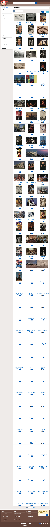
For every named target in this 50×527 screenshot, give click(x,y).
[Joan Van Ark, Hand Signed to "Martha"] (43, 499)
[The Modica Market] (19, 215)
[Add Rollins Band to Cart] (20, 344)
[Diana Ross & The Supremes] (19, 240)
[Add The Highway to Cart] (43, 97)
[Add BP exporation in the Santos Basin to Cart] (32, 122)
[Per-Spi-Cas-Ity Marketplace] (43, 277)
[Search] (36, 3)
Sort (47, 11)
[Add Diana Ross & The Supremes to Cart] (20, 245)
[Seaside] (43, 79)
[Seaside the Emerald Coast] (19, 351)
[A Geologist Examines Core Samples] (19, 203)
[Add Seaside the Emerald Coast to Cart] (20, 357)
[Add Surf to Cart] (20, 73)
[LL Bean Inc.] (31, 376)
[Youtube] (44, 523)
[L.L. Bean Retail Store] (43, 475)
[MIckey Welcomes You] (31, 413)
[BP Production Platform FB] (43, 141)
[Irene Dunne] (31, 30)
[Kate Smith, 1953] (43, 227)
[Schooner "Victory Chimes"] (43, 264)
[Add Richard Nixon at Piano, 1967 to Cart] (20, 147)
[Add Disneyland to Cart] (32, 295)
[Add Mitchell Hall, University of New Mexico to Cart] (20, 480)
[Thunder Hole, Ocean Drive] (43, 339)
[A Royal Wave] (19, 252)
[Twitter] (42, 523)
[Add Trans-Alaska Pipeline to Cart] (20, 406)
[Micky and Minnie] (31, 166)
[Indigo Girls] (31, 203)
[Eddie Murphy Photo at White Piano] (43, 129)
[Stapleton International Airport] (19, 413)
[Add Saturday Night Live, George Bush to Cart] (32, 233)
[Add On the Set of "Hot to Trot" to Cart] (20, 443)
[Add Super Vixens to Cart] (20, 97)
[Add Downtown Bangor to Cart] (32, 468)
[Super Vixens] (19, 92)
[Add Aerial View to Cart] (32, 357)
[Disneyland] (31, 289)
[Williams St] (19, 450)
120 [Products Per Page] (45, 11)
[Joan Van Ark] (19, 18)
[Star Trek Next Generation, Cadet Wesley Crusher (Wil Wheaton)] (43, 104)
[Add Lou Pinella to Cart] (32, 147)
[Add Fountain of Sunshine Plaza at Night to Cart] (32, 73)
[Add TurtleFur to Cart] (43, 184)
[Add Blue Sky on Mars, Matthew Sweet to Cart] (43, 332)
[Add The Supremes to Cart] (32, 48)
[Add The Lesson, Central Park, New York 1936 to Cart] (32, 443)
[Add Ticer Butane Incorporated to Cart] (20, 60)
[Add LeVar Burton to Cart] (43, 221)
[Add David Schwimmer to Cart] (20, 48)
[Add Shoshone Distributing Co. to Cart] (20, 394)
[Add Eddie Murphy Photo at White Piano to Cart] (43, 134)
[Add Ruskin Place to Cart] (20, 172)
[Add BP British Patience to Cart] (43, 196)
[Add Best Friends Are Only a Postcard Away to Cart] (43, 295)
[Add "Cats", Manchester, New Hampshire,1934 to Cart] (20, 295)
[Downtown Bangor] (31, 462)
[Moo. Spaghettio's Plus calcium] (31, 499)
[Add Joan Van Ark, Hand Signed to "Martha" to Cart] (44, 505)
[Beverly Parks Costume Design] (43, 203)
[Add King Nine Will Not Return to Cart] (43, 418)
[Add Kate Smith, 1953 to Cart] (43, 233)
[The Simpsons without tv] (31, 487)
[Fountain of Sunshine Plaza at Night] (31, 67)
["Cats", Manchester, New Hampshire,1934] (19, 289)
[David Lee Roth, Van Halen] (43, 30)
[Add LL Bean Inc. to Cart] (32, 381)
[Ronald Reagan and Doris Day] (19, 190)
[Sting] (19, 116)
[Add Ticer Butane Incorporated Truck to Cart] (32, 24)
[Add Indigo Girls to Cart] (32, 208)
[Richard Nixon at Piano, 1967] (19, 141)
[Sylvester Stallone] (31, 314)
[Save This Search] (42, 12)
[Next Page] (21, 11)
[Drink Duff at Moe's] (19, 227)
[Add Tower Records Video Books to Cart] (20, 270)
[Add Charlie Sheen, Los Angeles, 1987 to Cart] (32, 184)
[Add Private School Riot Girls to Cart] (32, 344)
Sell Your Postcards (18, 513)
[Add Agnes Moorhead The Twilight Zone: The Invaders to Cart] (43, 357)
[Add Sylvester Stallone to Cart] (32, 319)
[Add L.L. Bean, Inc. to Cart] (43, 431)
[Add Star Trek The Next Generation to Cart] (43, 307)
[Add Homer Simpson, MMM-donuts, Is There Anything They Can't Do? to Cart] (32, 480)
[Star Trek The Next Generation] (43, 302)
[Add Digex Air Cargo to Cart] (32, 270)
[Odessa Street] (31, 153)
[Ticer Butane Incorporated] (19, 55)
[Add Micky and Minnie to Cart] (32, 171)
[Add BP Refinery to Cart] (20, 85)
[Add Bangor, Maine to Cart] (32, 283)
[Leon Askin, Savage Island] (19, 326)
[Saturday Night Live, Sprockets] (43, 166)
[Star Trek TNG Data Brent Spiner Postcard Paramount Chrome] (19, 363)
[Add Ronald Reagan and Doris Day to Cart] (20, 196)
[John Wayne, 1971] (43, 55)
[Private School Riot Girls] (31, 339)
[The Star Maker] (43, 42)
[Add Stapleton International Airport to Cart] (20, 418)
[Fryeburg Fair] (19, 376)
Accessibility (29, 513)
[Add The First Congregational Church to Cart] (43, 122)
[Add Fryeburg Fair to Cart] (20, 381)
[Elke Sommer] (19, 30)
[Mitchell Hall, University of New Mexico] (19, 475)
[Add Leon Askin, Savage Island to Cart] (20, 332)
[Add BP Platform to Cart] (43, 394)
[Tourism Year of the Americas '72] (43, 376)
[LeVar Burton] (43, 215)
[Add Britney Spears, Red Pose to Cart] (43, 319)
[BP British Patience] (43, 190)
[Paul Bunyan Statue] (19, 277)
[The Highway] (43, 92)
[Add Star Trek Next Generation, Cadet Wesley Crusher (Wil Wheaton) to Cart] (43, 110)
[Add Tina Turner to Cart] (32, 110)
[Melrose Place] (19, 487)
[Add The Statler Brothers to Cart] (20, 184)
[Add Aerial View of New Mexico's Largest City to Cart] (20, 431)
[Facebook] (40, 523)
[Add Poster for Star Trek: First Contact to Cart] (43, 73)
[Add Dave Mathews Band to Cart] (32, 85)
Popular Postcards (17, 516)
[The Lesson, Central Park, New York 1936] (31, 437)
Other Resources (30, 517)
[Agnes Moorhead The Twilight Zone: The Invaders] (43, 351)
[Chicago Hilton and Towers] (31, 240)
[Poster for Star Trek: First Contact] (43, 67)
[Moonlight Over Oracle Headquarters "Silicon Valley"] (31, 450)
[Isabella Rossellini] (31, 215)
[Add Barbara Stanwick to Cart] (43, 24)
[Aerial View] (31, 351)
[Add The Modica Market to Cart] (20, 221)
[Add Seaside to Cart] (43, 85)
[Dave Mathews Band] (31, 79)
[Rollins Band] (19, 339)
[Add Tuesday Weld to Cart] (32, 307)
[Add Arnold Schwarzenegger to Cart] (32, 369)
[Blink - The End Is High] (19, 499)
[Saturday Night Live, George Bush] (31, 227)
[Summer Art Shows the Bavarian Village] (31, 252)
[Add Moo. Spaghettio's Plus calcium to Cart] (32, 505)
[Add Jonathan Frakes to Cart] (32, 134)
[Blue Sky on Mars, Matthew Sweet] (43, 326)
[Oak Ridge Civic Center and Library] (31, 326)
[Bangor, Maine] (31, 277)
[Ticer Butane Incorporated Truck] (31, 18)
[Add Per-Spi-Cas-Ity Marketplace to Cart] (43, 283)
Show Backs (4, 48)
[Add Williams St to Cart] (20, 456)
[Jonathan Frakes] (31, 129)
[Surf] (19, 67)
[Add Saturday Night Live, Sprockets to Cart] (43, 171)
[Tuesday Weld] (31, 302)
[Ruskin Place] (19, 166)
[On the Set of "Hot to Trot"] (19, 437)
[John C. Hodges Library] (31, 388)
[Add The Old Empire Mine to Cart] (20, 110)
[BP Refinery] (19, 79)
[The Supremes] (31, 42)
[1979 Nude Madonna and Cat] (31, 55)
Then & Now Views (30, 516)
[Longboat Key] (43, 363)
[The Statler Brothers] (19, 178)
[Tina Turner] (31, 104)
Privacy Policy (5, 517)
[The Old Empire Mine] (19, 104)
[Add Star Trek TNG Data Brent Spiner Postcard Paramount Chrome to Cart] (20, 369)
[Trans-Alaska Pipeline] (19, 400)
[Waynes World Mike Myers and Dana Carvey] (19, 314)
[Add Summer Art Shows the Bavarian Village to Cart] (32, 258)
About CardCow (5, 513)
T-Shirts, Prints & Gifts (18, 517)
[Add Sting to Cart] (20, 122)
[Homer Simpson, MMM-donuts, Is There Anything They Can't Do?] (31, 475)
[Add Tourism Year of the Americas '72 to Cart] (43, 381)
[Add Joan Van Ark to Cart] (20, 24)
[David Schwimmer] (19, 42)
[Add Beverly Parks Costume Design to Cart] (43, 208)
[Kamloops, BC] (31, 425)
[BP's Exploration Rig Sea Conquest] (31, 190)
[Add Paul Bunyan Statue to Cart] (20, 283)
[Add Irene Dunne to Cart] (32, 36)
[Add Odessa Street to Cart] (32, 159)
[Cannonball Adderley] (43, 252)
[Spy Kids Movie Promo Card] (31, 400)
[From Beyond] (43, 240)
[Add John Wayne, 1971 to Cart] (43, 60)
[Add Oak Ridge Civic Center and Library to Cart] (32, 332)
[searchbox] (26, 3)
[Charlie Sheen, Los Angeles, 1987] (31, 178)
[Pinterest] (45, 523)
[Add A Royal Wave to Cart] (20, 258)
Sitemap (4, 520)
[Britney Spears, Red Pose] (43, 314)
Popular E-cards (17, 519)
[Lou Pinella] (31, 141)
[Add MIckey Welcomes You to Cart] (32, 418)
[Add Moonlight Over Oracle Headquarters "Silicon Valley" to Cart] (32, 456)
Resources (28, 511)
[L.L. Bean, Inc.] (43, 425)
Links (15, 511)
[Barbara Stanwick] (43, 18)
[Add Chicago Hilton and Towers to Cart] (32, 245)
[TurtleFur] (43, 178)
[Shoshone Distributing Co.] (19, 388)
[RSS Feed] (47, 523)
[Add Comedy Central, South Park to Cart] (43, 455)
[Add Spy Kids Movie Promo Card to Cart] (32, 406)
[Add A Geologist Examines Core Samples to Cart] (20, 208)
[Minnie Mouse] (19, 302)
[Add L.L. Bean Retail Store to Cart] (43, 480)
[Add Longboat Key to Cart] (43, 369)
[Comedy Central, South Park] (43, 450)
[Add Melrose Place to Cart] (20, 493)
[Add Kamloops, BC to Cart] (32, 431)
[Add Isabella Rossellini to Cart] (32, 221)
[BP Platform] (43, 388)
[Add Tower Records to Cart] (20, 159)
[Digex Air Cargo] (31, 264)
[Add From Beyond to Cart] (43, 245)
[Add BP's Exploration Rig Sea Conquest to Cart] (32, 196)
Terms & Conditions (5, 516)
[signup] (47, 515)
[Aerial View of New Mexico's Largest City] (19, 425)
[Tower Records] (19, 153)
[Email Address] (42, 515)
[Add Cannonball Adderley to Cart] (43, 258)
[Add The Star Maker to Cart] (43, 48)
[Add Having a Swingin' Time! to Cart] (43, 406)
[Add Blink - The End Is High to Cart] (20, 505)
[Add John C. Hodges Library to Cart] (32, 394)
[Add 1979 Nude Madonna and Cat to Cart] (32, 60)
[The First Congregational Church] (43, 116)
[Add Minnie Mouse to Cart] (20, 307)
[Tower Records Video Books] (19, 264)
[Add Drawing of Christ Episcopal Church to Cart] (43, 468)
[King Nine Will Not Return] (43, 413)
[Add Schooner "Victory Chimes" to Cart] (43, 270)
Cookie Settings (5, 519)
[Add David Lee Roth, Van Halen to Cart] (43, 36)
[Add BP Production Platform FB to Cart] (43, 147)
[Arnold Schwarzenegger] (31, 363)
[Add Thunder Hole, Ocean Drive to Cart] (43, 344)
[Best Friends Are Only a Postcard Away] (43, 289)
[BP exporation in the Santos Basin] (31, 116)
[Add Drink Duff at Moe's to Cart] (20, 233)
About (3, 511)
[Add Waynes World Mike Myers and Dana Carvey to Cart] (20, 320)
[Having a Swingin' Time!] (43, 400)
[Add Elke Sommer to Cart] (20, 36)
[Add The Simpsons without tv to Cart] (32, 493)
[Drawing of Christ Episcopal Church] (43, 462)
